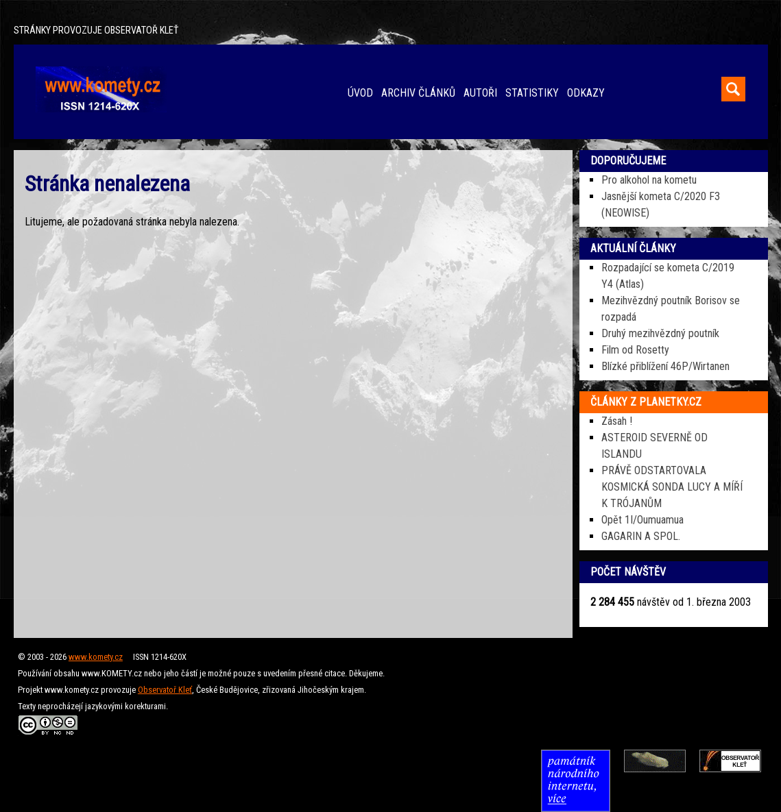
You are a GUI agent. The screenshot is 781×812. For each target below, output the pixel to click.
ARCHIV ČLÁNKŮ (418, 92)
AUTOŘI (480, 92)
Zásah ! (616, 421)
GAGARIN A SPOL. (640, 536)
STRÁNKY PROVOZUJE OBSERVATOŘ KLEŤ (96, 30)
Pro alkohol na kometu (649, 179)
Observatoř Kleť (165, 690)
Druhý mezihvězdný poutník (660, 333)
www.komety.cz (96, 657)
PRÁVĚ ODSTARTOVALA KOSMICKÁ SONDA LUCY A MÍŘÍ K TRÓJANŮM (672, 487)
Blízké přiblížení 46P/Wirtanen (665, 366)
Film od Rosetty (635, 349)
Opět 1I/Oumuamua (642, 519)
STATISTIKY (532, 92)
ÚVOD (360, 92)
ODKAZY (586, 92)
